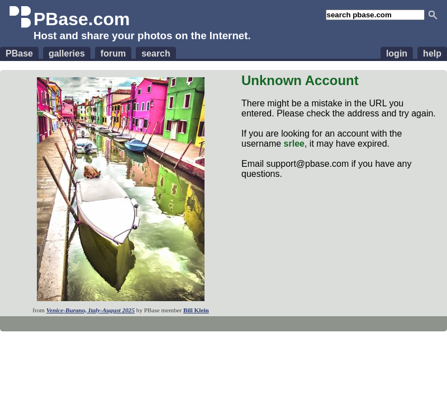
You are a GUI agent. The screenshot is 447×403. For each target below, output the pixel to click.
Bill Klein (196, 310)
